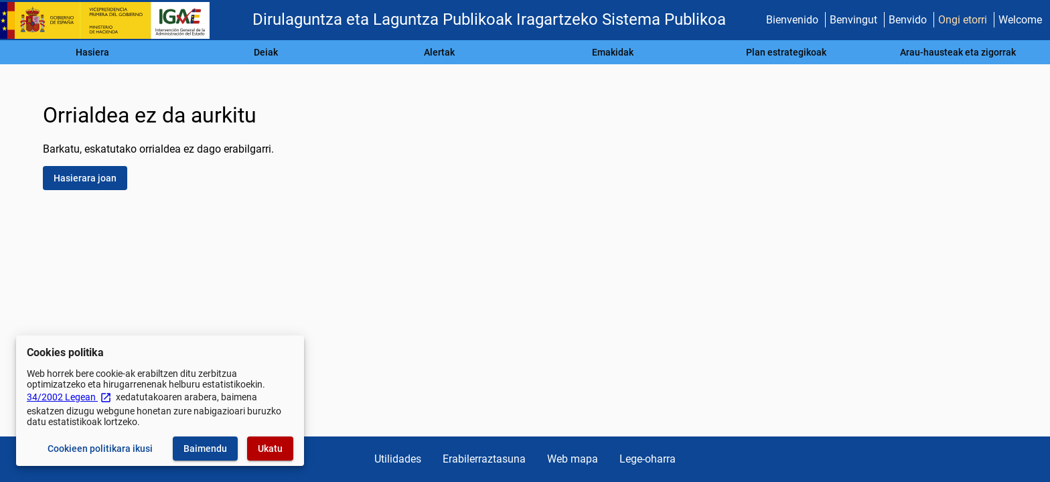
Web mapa (572, 459)
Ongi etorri (962, 19)
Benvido (908, 19)
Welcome (1020, 19)
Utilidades (397, 459)
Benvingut (853, 19)
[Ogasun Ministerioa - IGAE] (110, 20)
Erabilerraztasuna (484, 459)
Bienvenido (792, 19)
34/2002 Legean (69, 397)
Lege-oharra (647, 459)
